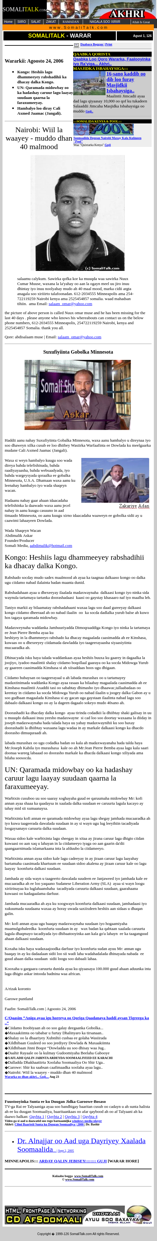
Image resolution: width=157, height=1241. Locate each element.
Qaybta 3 (72, 1116)
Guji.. (89, 111)
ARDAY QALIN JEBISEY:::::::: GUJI (73, 1161)
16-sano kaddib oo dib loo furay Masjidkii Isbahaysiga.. (126, 82)
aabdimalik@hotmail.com (51, 545)
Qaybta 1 (37, 1116)
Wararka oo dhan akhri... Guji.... (27, 1076)
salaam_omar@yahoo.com (70, 303)
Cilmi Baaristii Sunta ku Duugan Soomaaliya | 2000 (49, 1124)
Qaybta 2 (54, 1116)
